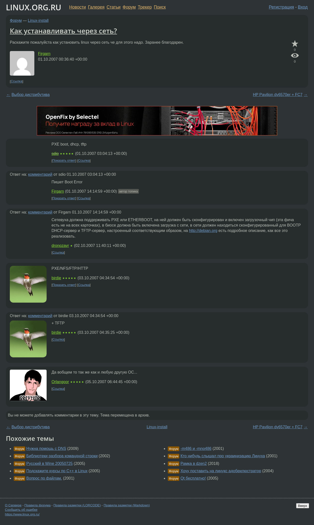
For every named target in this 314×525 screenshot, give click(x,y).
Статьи (113, 7)
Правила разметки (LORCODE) (77, 505)
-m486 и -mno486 (196, 448)
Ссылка (16, 81)
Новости (77, 7)
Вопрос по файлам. (44, 478)
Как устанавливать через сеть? (63, 30)
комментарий (40, 174)
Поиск (160, 7)
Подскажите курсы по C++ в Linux (57, 471)
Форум (129, 7)
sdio (55, 153)
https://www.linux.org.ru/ (22, 514)
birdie (56, 278)
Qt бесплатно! (193, 478)
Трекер (145, 7)
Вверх (302, 506)
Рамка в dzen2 (194, 463)
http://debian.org (203, 231)
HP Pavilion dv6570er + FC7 (277, 95)
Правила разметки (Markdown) (127, 505)
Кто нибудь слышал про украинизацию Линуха (223, 456)
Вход (303, 7)
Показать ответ (64, 160)
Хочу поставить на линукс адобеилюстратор (221, 471)
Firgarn (44, 54)
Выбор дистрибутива (31, 95)
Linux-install (38, 20)
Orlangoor (60, 382)
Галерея (96, 7)
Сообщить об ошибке (21, 510)
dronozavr (60, 245)
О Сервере (13, 505)
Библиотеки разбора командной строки (62, 456)
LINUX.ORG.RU (33, 7)
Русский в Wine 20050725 (49, 463)
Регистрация (281, 7)
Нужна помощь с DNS (46, 448)
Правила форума (38, 505)
